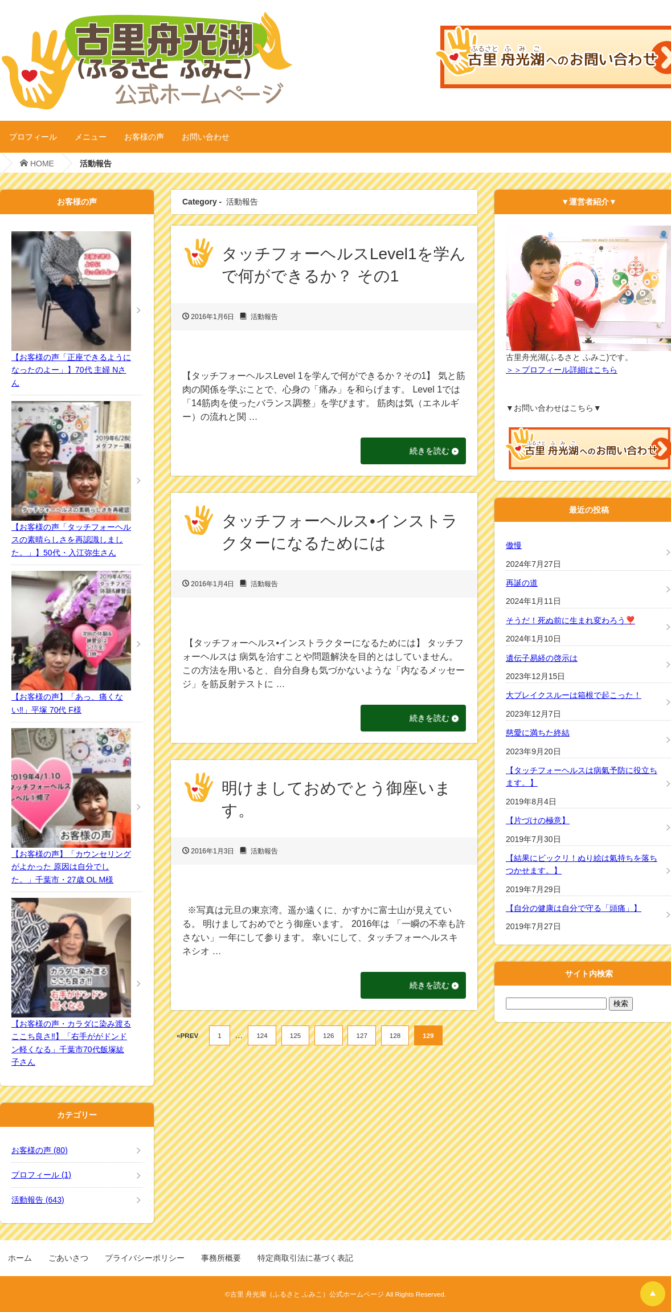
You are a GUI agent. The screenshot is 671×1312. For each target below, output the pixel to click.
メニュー (91, 136)
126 (328, 1037)
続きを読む (426, 451)
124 (261, 1037)
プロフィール (33, 136)
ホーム (20, 1257)
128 (395, 1037)
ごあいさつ (68, 1257)
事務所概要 (221, 1257)
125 (295, 1037)
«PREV (187, 1037)
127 (361, 1037)
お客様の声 (144, 136)
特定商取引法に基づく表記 (305, 1257)
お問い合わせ (206, 136)
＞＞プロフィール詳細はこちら (561, 369)
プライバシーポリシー (145, 1257)
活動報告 (264, 317)
